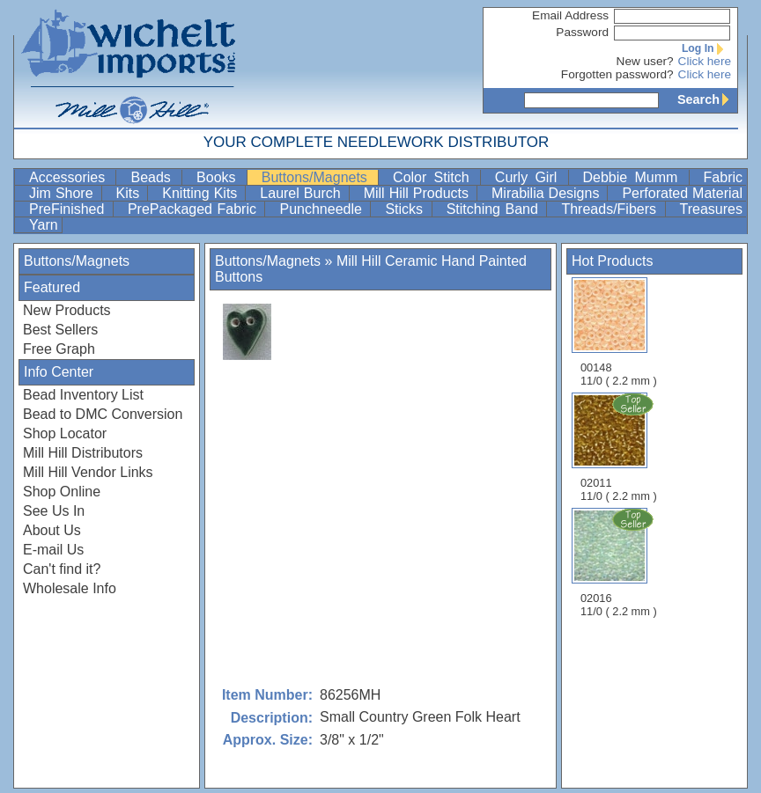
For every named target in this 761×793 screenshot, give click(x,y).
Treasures (711, 209)
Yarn (43, 224)
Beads (154, 177)
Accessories (70, 177)
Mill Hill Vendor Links (88, 472)
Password (582, 32)
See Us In (54, 510)
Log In (706, 48)
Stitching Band (495, 209)
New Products (67, 310)
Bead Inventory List (83, 394)
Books (219, 177)
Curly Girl (530, 177)
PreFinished (69, 209)
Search (707, 99)
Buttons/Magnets (318, 177)
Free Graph (59, 348)
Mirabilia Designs (547, 193)
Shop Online (61, 491)
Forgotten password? (617, 74)
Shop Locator (65, 433)
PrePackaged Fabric (195, 209)
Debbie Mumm (634, 177)
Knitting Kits (201, 193)
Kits (130, 193)
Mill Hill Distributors (83, 452)
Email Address (570, 15)
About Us (52, 530)
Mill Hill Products (418, 193)
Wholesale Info (69, 588)
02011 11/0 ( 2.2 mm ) (620, 447)
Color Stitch (435, 177)
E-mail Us (53, 549)
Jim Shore (63, 193)
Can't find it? (61, 569)
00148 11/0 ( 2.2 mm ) (618, 332)
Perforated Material (682, 193)
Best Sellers (60, 329)
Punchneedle (322, 209)
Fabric (723, 177)
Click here (704, 61)
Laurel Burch (302, 193)
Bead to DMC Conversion (102, 414)
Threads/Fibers (611, 209)
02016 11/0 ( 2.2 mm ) (620, 562)
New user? (645, 61)
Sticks (406, 209)
